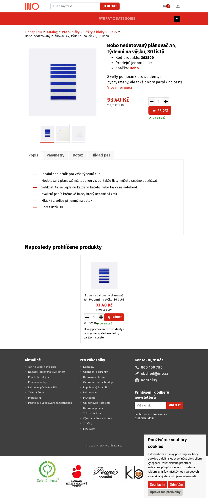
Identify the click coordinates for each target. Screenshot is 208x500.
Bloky (113, 32)
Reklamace (90, 392)
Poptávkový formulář (96, 387)
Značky (87, 423)
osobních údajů (144, 417)
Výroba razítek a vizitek (97, 418)
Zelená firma (36, 392)
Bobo (134, 68)
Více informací (119, 87)
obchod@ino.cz (155, 373)
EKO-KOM (89, 428)
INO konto (89, 397)
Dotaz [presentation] (76, 155)
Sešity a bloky (94, 32)
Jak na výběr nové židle (42, 366)
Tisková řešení (92, 412)
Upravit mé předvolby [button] (165, 492)
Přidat (160, 111)
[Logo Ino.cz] (32, 6)
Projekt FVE (34, 397)
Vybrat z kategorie (43, 18)
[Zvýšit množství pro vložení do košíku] (166, 101)
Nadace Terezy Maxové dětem (46, 371)
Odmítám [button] (176, 484)
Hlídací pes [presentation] (97, 155)
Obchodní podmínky (95, 371)
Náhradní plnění (93, 407)
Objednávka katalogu (96, 402)
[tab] (33, 155)
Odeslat (175, 405)
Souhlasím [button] (157, 484)
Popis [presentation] (33, 155)
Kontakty (88, 366)
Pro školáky (70, 32)
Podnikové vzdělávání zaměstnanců (50, 402)
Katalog (52, 32)
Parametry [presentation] (54, 155)
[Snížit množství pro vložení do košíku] (151, 101)
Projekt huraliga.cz (39, 376)
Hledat (110, 6)
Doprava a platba (94, 376)
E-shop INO (33, 32)
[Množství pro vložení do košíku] (159, 101)
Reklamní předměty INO (42, 387)
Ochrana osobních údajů (98, 381)
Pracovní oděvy (37, 381)
